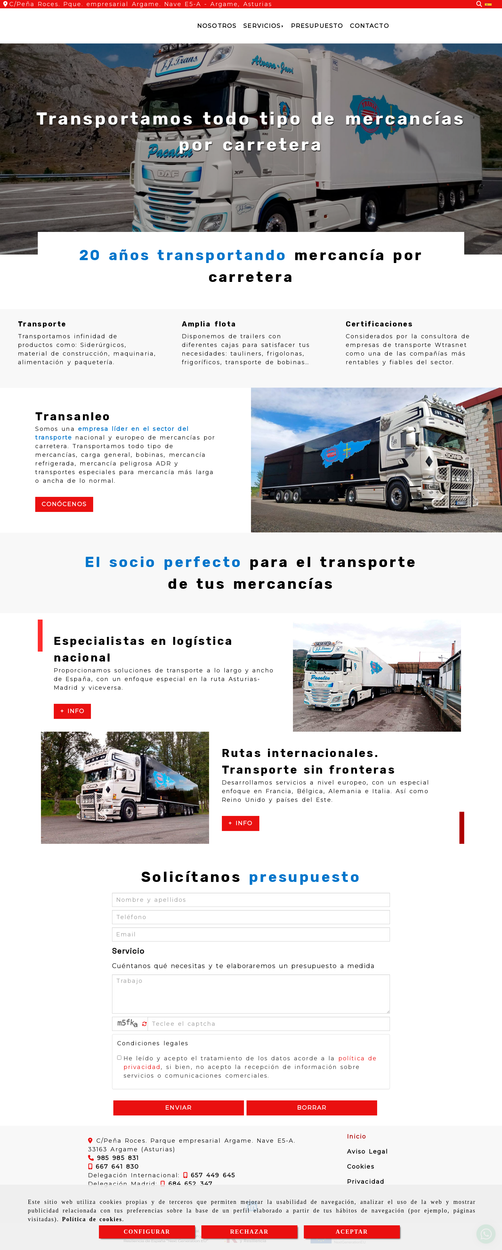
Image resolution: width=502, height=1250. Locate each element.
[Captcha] (269, 1024)
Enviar (178, 1107)
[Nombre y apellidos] (251, 900)
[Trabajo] (251, 994)
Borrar (312, 1107)
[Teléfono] (251, 917)
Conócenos (64, 504)
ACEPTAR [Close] (352, 1232)
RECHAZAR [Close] (249, 1232)
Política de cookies (92, 1219)
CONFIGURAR (147, 1232)
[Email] (251, 934)
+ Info (72, 711)
